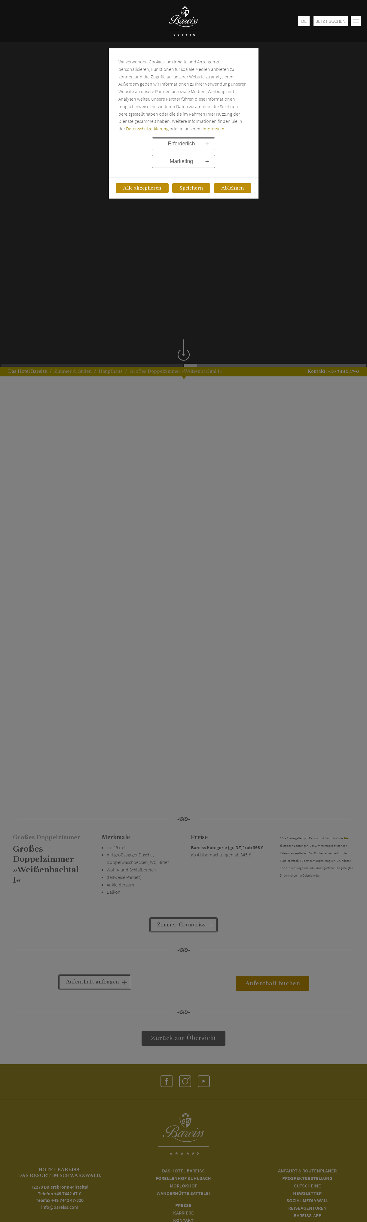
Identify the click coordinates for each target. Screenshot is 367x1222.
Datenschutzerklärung (147, 129)
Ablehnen (232, 188)
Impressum (213, 129)
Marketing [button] (181, 161)
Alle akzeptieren (142, 188)
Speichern (191, 188)
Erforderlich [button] (181, 144)
